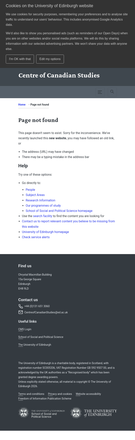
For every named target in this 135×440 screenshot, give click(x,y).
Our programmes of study (43, 205)
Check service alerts (36, 237)
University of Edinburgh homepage (45, 232)
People (30, 190)
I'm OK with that (20, 59)
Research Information (40, 200)
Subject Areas (35, 195)
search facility (42, 216)
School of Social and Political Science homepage (59, 211)
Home (21, 104)
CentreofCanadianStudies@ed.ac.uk (46, 312)
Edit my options (49, 59)
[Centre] (59, 75)
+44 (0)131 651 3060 (37, 306)
